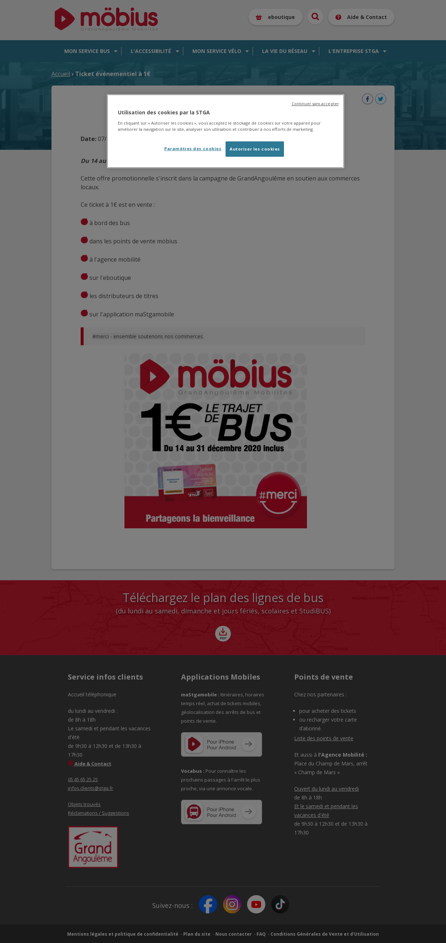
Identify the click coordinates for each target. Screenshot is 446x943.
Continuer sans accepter (315, 103)
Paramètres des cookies (193, 148)
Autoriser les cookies (255, 149)
